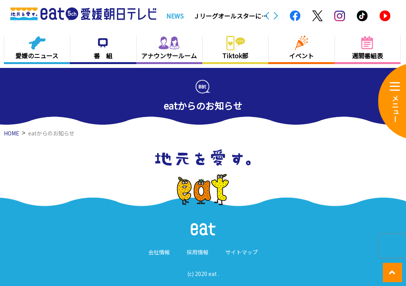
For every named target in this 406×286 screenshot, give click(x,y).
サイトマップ (241, 252)
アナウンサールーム (169, 55)
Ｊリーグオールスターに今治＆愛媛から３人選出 (230, 15)
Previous (267, 16)
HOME (11, 133)
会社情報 (159, 252)
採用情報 (197, 252)
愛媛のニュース (36, 55)
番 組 (103, 55)
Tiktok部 (235, 55)
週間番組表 (367, 55)
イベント (301, 55)
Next (276, 16)
